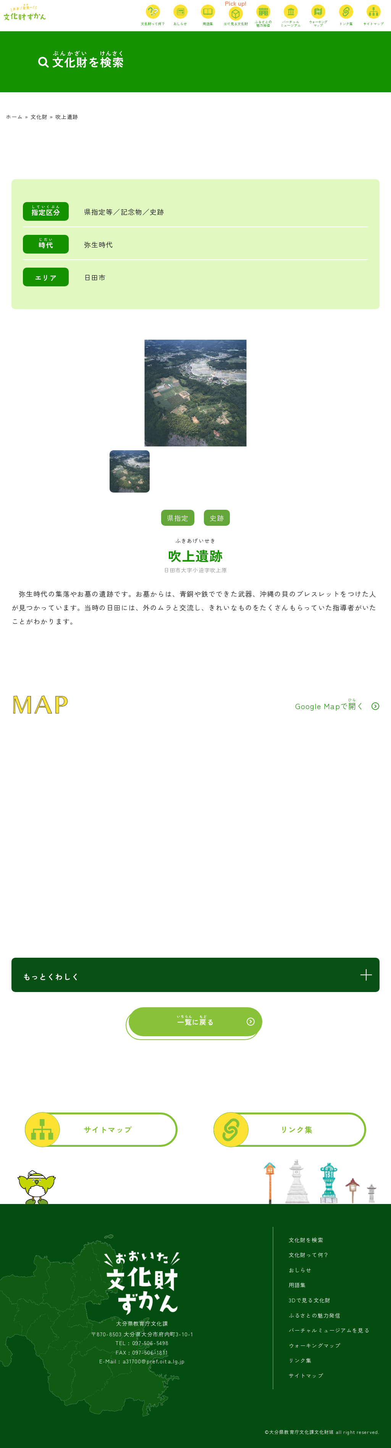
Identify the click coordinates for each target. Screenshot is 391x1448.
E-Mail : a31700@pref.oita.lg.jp (142, 1361)
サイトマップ (108, 1129)
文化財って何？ (309, 1255)
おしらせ (300, 1270)
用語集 (297, 1285)
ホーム (14, 116)
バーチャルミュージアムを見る (329, 1330)
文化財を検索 (306, 1240)
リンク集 (296, 1129)
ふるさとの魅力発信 (315, 1315)
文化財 (39, 116)
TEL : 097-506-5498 (142, 1343)
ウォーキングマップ (315, 1345)
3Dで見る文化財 (310, 1300)
